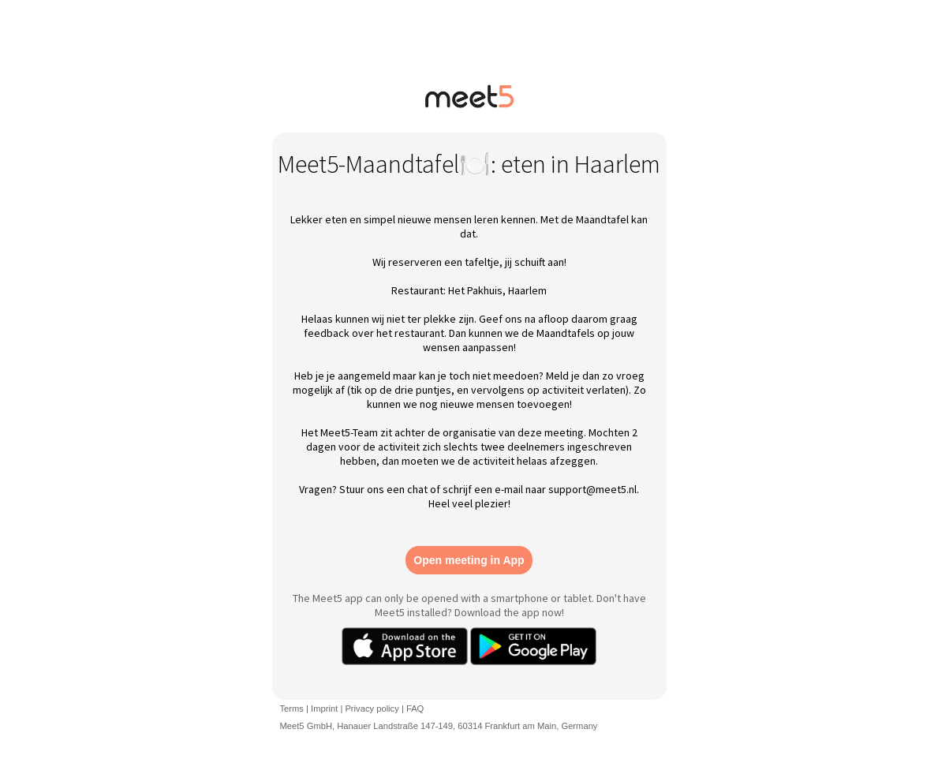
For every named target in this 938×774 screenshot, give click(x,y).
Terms (292, 708)
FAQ (415, 708)
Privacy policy (371, 708)
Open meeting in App (468, 560)
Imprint (324, 708)
